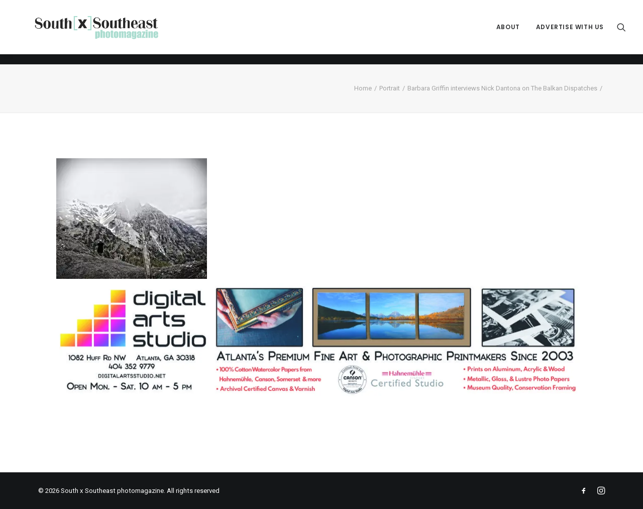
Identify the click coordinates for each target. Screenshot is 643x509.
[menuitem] (508, 32)
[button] (621, 32)
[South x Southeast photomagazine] (105, 32)
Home (363, 88)
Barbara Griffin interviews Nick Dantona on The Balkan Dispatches (502, 88)
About (508, 32)
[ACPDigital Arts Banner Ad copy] (321, 395)
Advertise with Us (570, 32)
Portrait (389, 88)
